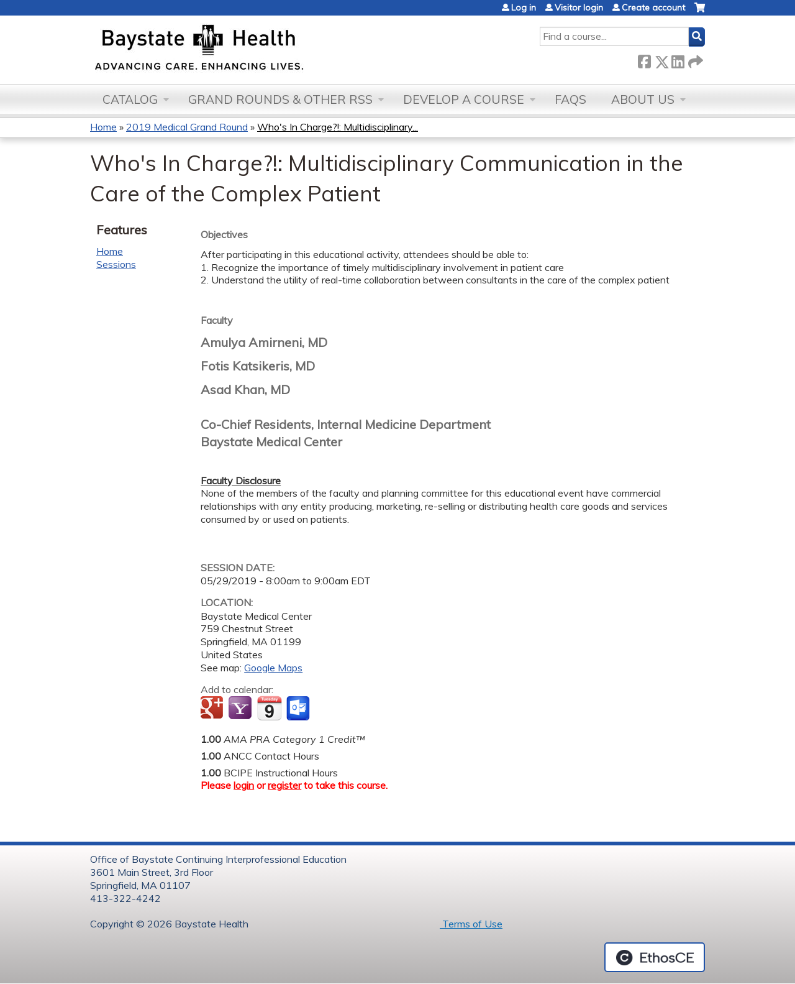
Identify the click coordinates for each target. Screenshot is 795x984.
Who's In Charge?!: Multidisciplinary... (337, 127)
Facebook (644, 59)
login (244, 785)
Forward (694, 59)
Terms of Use (471, 923)
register (284, 785)
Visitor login (579, 7)
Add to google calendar (213, 708)
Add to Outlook (299, 708)
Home (103, 127)
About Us (643, 99)
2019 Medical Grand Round (187, 127)
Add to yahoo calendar (241, 708)
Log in (523, 7)
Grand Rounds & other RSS (280, 99)
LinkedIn (677, 59)
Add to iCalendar (269, 708)
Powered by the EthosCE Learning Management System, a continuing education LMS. (654, 957)
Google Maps (273, 667)
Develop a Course (463, 99)
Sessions (116, 264)
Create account (653, 7)
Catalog (130, 99)
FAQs (570, 99)
